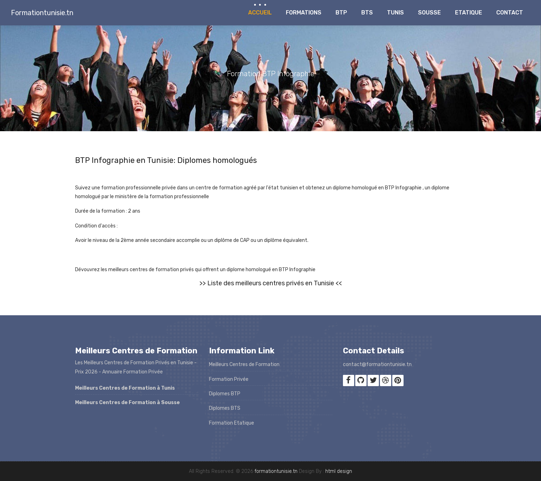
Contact (509, 12)
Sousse (429, 12)
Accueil (260, 12)
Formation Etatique (231, 423)
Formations (303, 12)
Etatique (468, 12)
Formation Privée (228, 379)
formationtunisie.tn (275, 471)
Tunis (395, 12)
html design (338, 471)
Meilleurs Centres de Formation (244, 364)
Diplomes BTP (224, 394)
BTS (367, 12)
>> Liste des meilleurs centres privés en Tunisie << (270, 283)
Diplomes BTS (224, 408)
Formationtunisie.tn (42, 12)
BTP (341, 12)
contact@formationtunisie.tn (377, 364)
